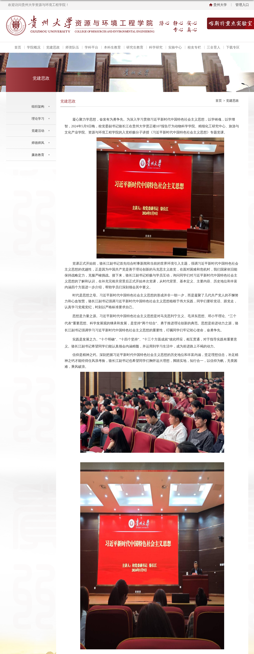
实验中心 (175, 47)
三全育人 (213, 47)
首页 (17, 47)
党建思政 (53, 47)
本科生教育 (112, 47)
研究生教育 (134, 47)
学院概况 (33, 47)
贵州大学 (220, 5)
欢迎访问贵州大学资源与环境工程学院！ (38, 5)
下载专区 (233, 47)
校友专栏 (194, 47)
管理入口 (242, 5)
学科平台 (91, 47)
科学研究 (156, 47)
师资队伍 (72, 47)
